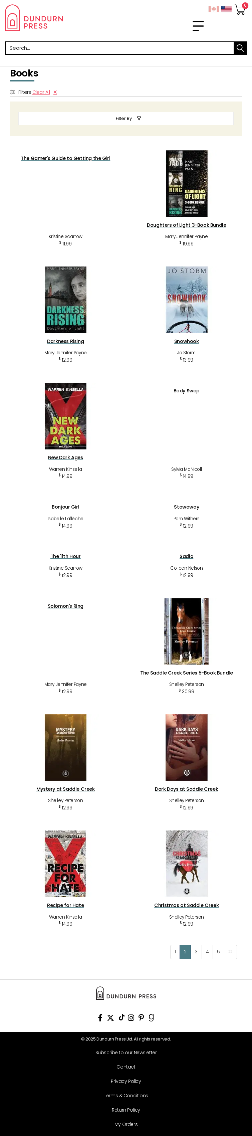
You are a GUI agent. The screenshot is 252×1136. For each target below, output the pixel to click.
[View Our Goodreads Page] (151, 1018)
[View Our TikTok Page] (121, 1018)
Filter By (124, 118)
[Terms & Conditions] (123, 1096)
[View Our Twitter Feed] (110, 1018)
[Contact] (123, 1067)
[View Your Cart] (240, 7)
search (240, 48)
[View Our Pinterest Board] (141, 1018)
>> (230, 951)
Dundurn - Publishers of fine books (63, 17)
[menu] (198, 26)
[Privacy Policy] (123, 1081)
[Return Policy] (123, 1110)
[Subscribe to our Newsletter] (123, 1053)
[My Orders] (123, 1124)
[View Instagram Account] (131, 1018)
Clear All (41, 92)
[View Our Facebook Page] (100, 1018)
